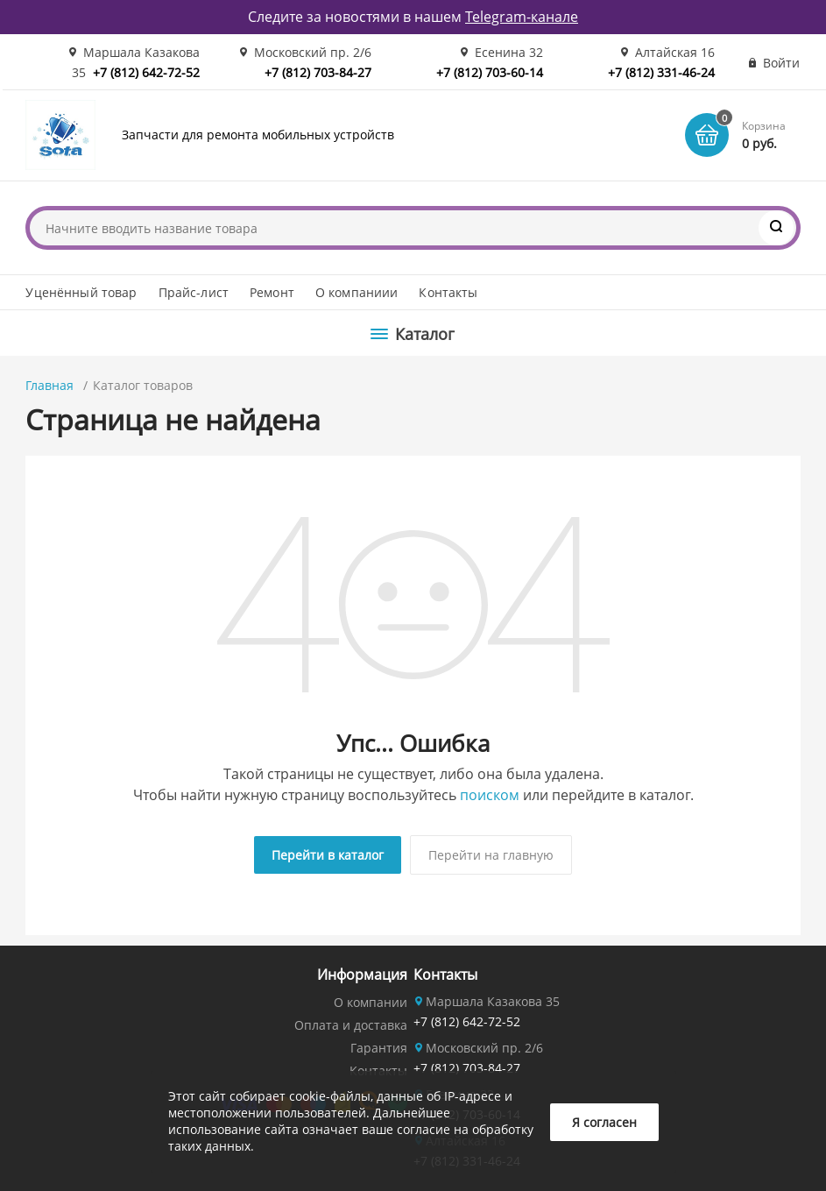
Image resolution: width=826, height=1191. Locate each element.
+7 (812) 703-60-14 (489, 72)
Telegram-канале (521, 16)
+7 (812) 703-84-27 (318, 72)
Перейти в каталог (328, 855)
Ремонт (272, 292)
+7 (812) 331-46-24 (661, 72)
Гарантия (378, 1047)
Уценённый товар (81, 292)
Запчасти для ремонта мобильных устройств (258, 134)
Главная (49, 385)
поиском (489, 795)
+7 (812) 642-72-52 (146, 72)
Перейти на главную (491, 855)
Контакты (448, 292)
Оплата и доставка (350, 1025)
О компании (370, 1002)
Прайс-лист (194, 292)
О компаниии (357, 292)
